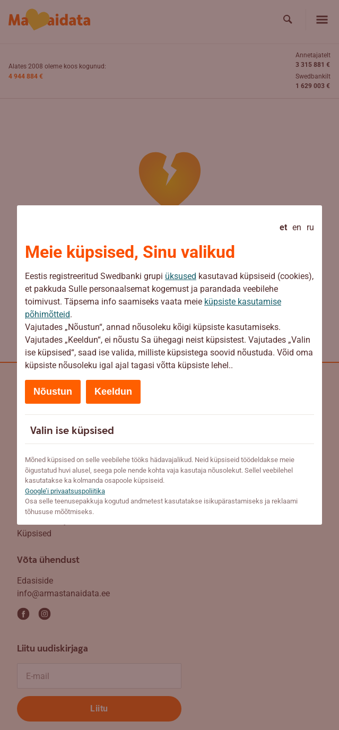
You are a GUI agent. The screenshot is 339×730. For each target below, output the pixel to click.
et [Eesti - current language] (283, 227)
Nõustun (52, 391)
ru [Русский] (310, 227)
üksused (180, 276)
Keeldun (113, 391)
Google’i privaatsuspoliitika (65, 491)
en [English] (296, 227)
